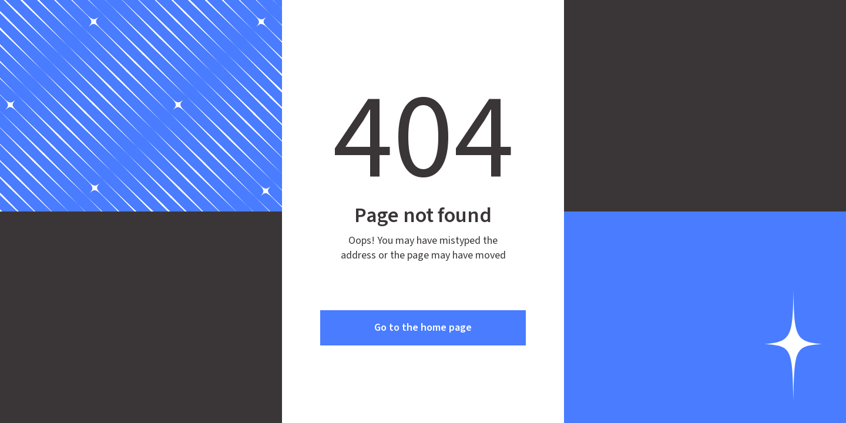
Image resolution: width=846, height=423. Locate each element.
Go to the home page (423, 327)
